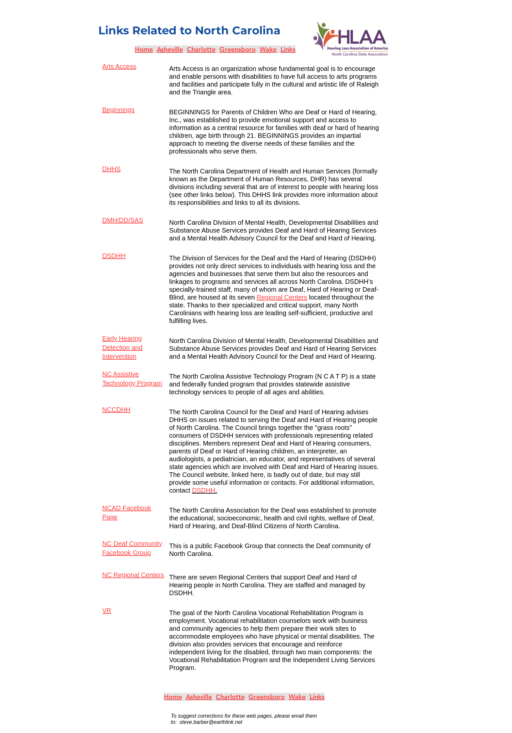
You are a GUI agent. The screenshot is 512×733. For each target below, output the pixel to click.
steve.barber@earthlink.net (211, 722)
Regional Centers (282, 297)
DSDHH (113, 255)
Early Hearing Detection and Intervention (122, 347)
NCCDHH (116, 409)
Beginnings (118, 109)
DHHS (111, 168)
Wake (268, 49)
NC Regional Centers (133, 574)
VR (106, 610)
